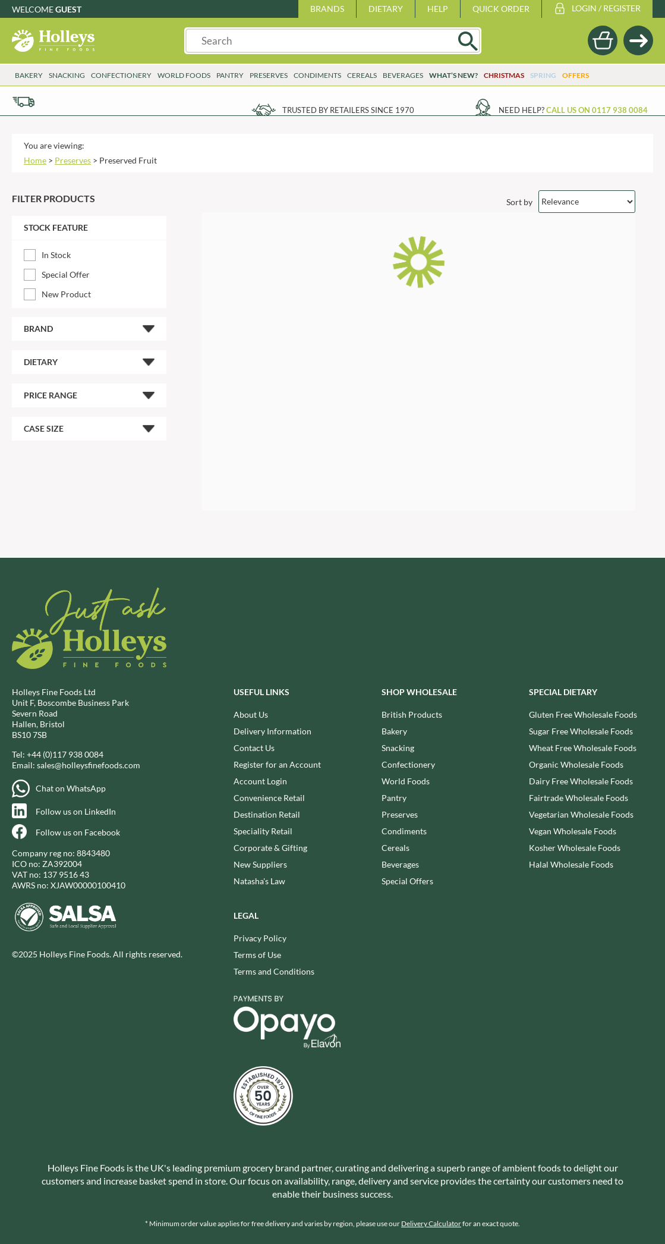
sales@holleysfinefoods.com (88, 765)
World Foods (183, 75)
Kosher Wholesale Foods (574, 848)
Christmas (504, 75)
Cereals (362, 75)
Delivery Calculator (431, 1223)
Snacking (67, 75)
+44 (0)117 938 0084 (65, 754)
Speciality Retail (263, 831)
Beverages (403, 75)
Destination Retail (267, 814)
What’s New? (453, 75)
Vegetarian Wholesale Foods (581, 814)
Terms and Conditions (274, 971)
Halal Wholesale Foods (571, 864)
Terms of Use (257, 955)
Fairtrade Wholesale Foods (578, 798)
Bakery (29, 75)
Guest (68, 9)
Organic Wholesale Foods (576, 764)
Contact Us (254, 748)
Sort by (519, 201)
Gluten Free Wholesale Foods (583, 714)
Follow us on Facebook (78, 832)
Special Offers (407, 881)
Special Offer (66, 274)
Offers (575, 75)
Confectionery (121, 75)
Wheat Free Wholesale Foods (582, 748)
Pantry (230, 75)
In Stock (56, 255)
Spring (543, 75)
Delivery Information (272, 731)
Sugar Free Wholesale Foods (581, 731)
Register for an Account (277, 764)
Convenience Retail (269, 798)
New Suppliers (260, 864)
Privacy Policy (260, 938)
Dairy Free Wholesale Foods (581, 781)
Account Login (260, 781)
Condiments (317, 75)
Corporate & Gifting (270, 848)
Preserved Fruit (128, 160)
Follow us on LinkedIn (76, 811)
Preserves (269, 75)
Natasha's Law (259, 881)
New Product (66, 294)
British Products (412, 714)
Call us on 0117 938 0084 (597, 110)
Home (35, 160)
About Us (251, 714)
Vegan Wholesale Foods (572, 831)
